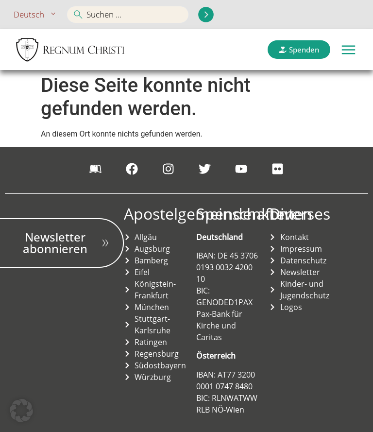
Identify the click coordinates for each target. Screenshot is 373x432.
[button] (348, 49)
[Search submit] (206, 14)
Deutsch (35, 14)
